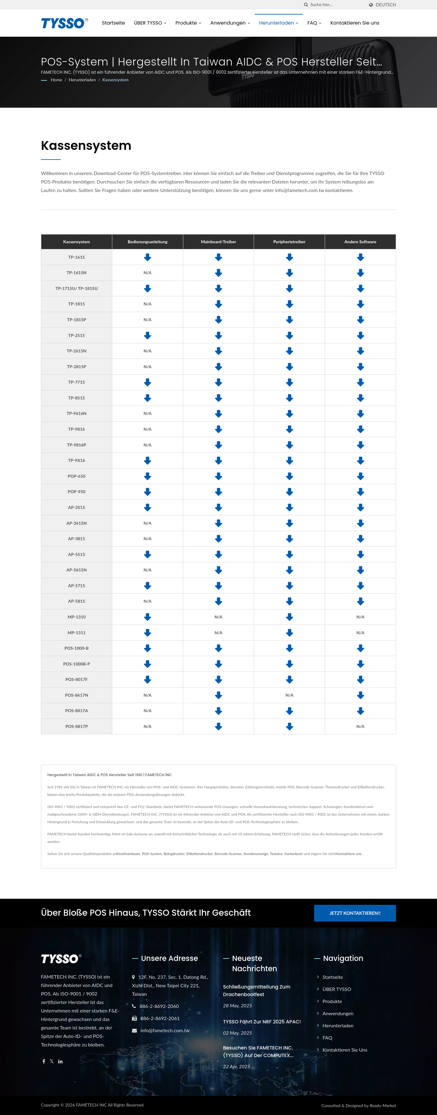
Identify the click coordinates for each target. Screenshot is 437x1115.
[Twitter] (51, 1061)
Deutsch (386, 4)
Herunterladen (278, 22)
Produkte (188, 22)
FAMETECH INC (91, 1104)
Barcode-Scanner (228, 853)
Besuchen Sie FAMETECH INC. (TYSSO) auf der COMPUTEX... (258, 1051)
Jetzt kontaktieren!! (355, 913)
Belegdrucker (174, 853)
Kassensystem (115, 79)
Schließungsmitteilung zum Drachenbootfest (256, 990)
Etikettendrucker (199, 853)
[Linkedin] (60, 1061)
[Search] (337, 5)
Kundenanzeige (256, 853)
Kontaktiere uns (348, 853)
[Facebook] (43, 1061)
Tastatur (276, 853)
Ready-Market (383, 1105)
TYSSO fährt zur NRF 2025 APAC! (262, 1021)
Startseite (113, 22)
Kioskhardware (128, 853)
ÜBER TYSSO (150, 22)
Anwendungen (230, 22)
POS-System (152, 853)
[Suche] (305, 5)
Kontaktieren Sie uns (354, 22)
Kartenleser (293, 853)
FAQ (314, 22)
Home (56, 79)
